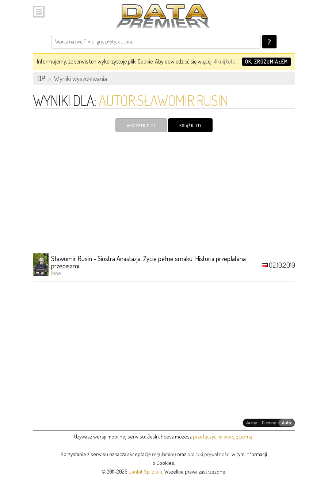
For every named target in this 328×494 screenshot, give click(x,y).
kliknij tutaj (225, 61)
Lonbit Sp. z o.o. (146, 471)
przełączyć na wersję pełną (222, 436)
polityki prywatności (208, 454)
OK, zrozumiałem (266, 61)
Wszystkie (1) (141, 125)
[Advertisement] (164, 192)
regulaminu (164, 454)
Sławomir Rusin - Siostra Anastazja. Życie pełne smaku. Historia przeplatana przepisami (148, 262)
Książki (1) (190, 125)
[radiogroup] (269, 422)
